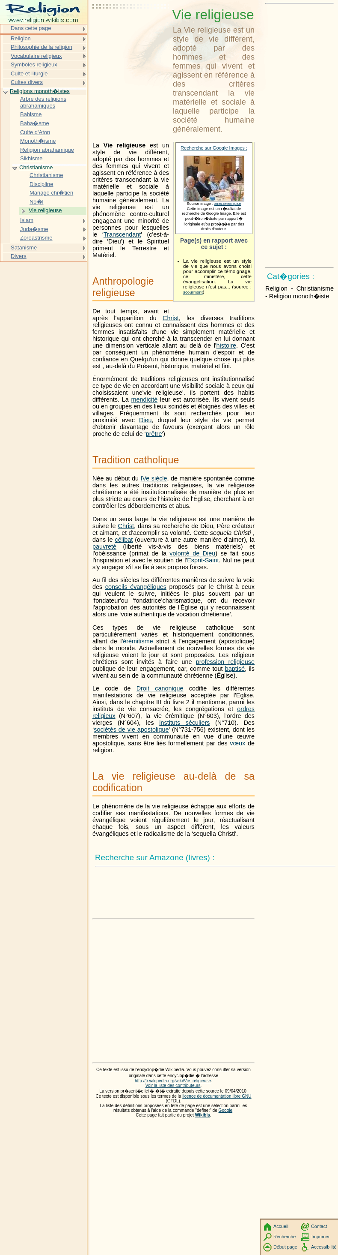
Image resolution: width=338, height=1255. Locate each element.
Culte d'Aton (35, 132)
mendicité (144, 399)
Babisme (31, 114)
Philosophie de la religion (41, 47)
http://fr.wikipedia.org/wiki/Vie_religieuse (173, 1080)
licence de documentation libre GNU (216, 1096)
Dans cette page (31, 28)
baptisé (235, 668)
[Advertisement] (130, 28)
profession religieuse (225, 661)
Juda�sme (34, 229)
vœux (237, 743)
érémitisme (138, 641)
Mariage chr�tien (51, 192)
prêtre (154, 433)
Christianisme (36, 167)
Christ (171, 318)
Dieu (145, 420)
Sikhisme (31, 158)
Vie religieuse (45, 210)
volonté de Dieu (192, 553)
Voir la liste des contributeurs (173, 1085)
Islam (26, 220)
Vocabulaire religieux (36, 56)
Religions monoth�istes (40, 91)
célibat (124, 539)
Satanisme (24, 247)
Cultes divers (27, 82)
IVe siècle (153, 478)
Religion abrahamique (47, 150)
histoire (226, 345)
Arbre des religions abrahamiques (43, 102)
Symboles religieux (34, 64)
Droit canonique (160, 688)
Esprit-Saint (203, 560)
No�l (36, 201)
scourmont (193, 292)
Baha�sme (34, 123)
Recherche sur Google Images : (214, 147)
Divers (19, 256)
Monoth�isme (38, 141)
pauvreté (104, 546)
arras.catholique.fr (227, 204)
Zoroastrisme (36, 237)
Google (226, 1110)
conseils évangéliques (135, 586)
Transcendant (122, 234)
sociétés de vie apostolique (131, 729)
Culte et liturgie (29, 73)
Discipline (41, 184)
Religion (21, 38)
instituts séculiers (184, 722)
